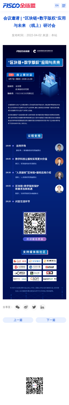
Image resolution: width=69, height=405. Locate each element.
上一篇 (18, 320)
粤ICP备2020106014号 (23, 366)
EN (57, 5)
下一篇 (51, 320)
